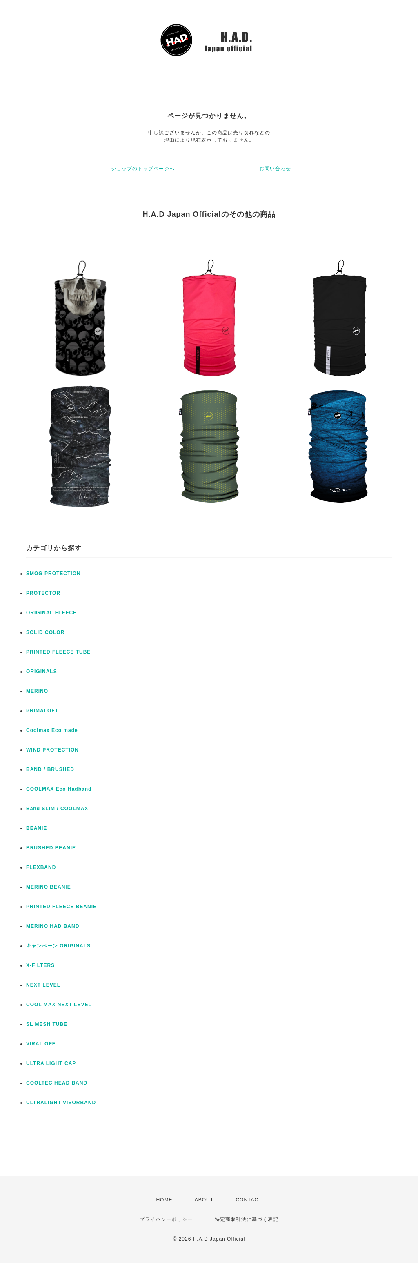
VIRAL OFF (41, 1044)
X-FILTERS (40, 965)
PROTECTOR (43, 593)
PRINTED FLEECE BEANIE (61, 906)
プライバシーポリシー (166, 1219)
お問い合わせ (275, 168)
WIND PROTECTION (52, 750)
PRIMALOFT (42, 711)
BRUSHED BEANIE (51, 848)
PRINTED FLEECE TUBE (58, 652)
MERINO (37, 691)
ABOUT (204, 1200)
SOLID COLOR (45, 632)
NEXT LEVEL (43, 985)
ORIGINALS (41, 671)
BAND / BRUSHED (50, 769)
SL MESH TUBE (46, 1024)
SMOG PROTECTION (53, 573)
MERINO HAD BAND (52, 926)
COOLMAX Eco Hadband (58, 789)
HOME (164, 1200)
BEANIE (36, 828)
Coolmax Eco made (52, 730)
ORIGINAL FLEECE (51, 613)
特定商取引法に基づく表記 (246, 1219)
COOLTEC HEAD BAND (56, 1083)
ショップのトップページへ (143, 168)
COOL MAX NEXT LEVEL (59, 1004)
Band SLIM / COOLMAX (57, 809)
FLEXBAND (41, 867)
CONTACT (249, 1200)
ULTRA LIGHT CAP (51, 1063)
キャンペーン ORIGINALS (58, 946)
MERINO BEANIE (48, 887)
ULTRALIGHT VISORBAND (61, 1102)
